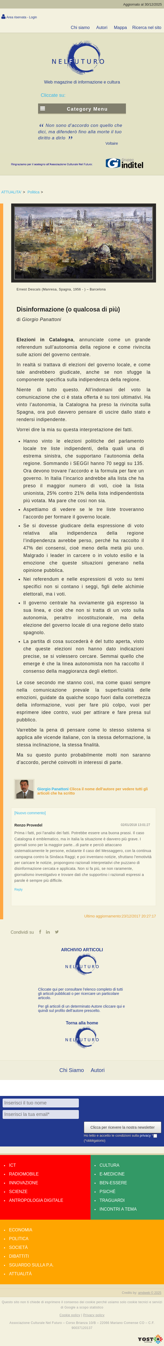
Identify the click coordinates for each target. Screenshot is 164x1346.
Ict (12, 1165)
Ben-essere (113, 1183)
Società (18, 1247)
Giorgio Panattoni (53, 789)
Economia (20, 1230)
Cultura (109, 1165)
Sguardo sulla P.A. (31, 1265)
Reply (18, 889)
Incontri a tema (118, 1209)
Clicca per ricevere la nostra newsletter (123, 1127)
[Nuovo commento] (30, 813)
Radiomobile (24, 1174)
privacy (146, 1136)
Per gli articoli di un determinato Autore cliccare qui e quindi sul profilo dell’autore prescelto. (81, 1008)
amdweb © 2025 (149, 1293)
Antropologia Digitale (36, 1200)
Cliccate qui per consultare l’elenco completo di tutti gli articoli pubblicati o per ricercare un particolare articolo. (80, 993)
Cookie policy (70, 1315)
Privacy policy (93, 1315)
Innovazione (23, 1183)
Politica (33, 192)
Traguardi (112, 1200)
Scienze (18, 1191)
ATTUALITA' (11, 192)
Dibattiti (19, 1256)
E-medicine (112, 1174)
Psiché (108, 1191)
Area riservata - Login (21, 17)
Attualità (20, 1274)
